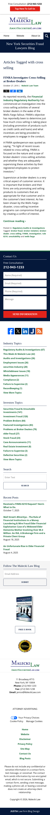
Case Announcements (17, 442)
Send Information (25, 314)
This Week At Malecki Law (19, 354)
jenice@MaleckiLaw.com (29, 692)
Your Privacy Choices (25, 717)
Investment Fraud (15, 416)
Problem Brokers (14, 420)
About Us (35, 36)
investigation (35, 233)
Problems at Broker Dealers (20, 429)
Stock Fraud (11, 437)
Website (20, 36)
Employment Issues (15, 362)
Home (6, 36)
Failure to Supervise (15, 384)
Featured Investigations (18, 425)
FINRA (25, 233)
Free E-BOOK (25, 630)
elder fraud (11, 433)
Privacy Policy (25, 743)
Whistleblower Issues (16, 371)
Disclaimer (25, 739)
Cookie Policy (16, 721)
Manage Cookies (34, 721)
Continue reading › (14, 221)
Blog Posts (25, 758)
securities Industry (15, 366)
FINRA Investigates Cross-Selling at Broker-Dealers (24, 79)
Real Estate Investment (17, 446)
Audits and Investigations (19, 358)
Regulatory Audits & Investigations (29, 228)
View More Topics (12, 392)
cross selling (15, 233)
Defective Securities (15, 455)
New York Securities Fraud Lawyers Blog (25, 23)
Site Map (25, 748)
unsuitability (14, 236)
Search (25, 486)
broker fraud (17, 230)
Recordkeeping (12, 388)
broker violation (31, 230)
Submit (25, 582)
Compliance (11, 379)
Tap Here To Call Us (25, 8)
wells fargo (30, 236)
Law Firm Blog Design (25, 811)
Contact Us (25, 753)
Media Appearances (15, 375)
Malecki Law (34, 799)
